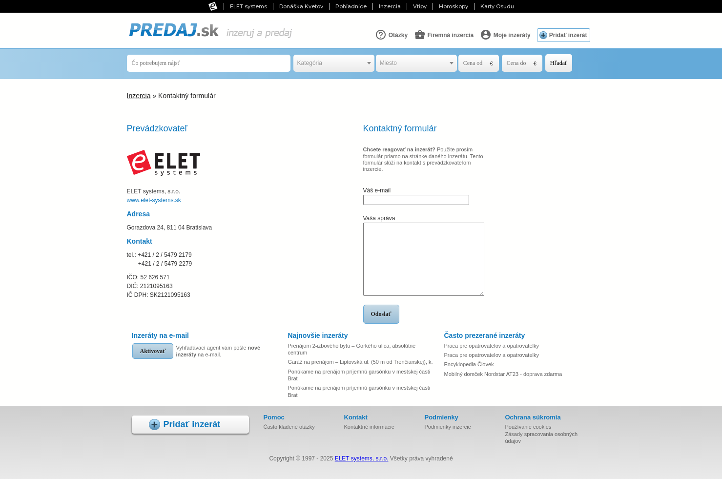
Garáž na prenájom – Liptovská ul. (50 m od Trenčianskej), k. (360, 362)
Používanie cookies (528, 427)
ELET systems (248, 6)
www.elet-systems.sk (154, 200)
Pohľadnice (351, 6)
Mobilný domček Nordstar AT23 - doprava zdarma (503, 374)
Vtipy (420, 6)
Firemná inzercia (444, 35)
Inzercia (390, 6)
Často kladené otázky (289, 427)
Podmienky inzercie (448, 427)
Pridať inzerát (568, 35)
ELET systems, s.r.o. (362, 458)
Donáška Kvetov (301, 6)
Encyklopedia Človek (469, 364)
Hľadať (558, 63)
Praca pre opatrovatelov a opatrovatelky (491, 346)
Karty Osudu (497, 6)
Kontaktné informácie (369, 427)
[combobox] (333, 63)
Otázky (391, 35)
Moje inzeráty (505, 35)
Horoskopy (453, 6)
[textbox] (333, 63)
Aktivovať (153, 351)
